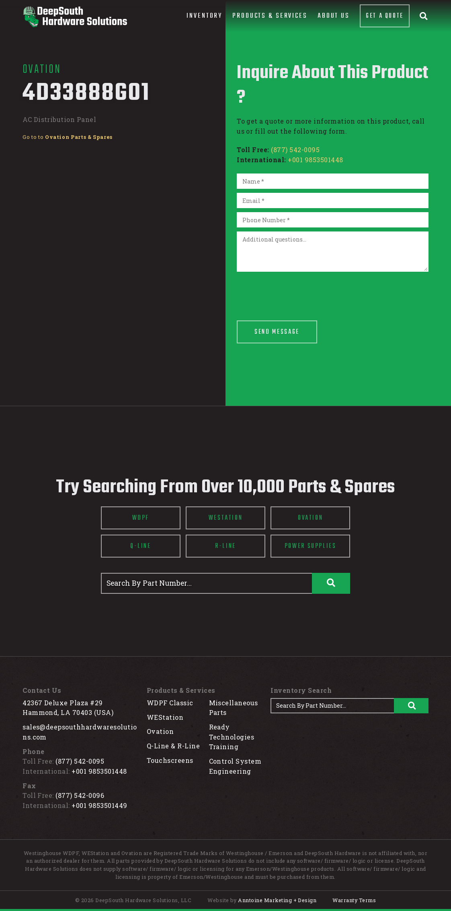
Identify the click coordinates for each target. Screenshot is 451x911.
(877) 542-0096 (79, 795)
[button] (204, 16)
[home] (75, 16)
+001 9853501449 (99, 805)
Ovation (160, 731)
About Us (334, 15)
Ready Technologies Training (231, 737)
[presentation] (298, 291)
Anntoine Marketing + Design (277, 900)
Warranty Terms (354, 900)
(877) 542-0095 (295, 149)
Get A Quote (385, 16)
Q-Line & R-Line (173, 746)
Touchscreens (170, 760)
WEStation (165, 717)
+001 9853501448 (315, 159)
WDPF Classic (170, 702)
